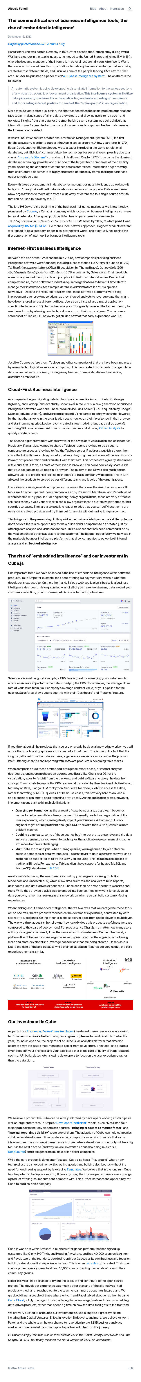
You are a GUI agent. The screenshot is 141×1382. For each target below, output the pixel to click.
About (103, 8)
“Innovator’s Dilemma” (31, 157)
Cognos (32, 211)
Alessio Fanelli (18, 8)
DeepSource (16, 1152)
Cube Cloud (16, 1300)
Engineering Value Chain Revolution (50, 1031)
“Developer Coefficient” (71, 1123)
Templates (74, 1169)
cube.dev (92, 1263)
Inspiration (117, 8)
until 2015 (53, 868)
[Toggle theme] (130, 8)
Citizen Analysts (109, 428)
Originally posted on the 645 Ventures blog (36, 44)
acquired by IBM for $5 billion (27, 226)
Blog (93, 8)
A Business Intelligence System (83, 76)
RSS (130, 1368)
